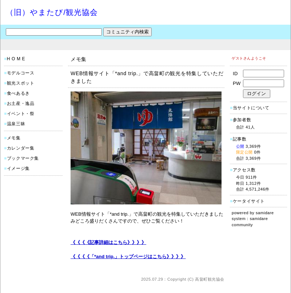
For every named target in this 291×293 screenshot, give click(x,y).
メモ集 (14, 138)
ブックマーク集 (23, 158)
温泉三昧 (16, 123)
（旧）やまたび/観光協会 (52, 12)
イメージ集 (18, 168)
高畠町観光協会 (209, 279)
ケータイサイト (249, 201)
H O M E (16, 58)
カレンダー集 (21, 148)
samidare (265, 213)
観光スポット (21, 83)
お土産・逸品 (21, 103)
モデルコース (21, 73)
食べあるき (18, 93)
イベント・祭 (21, 113)
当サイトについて (251, 107)
